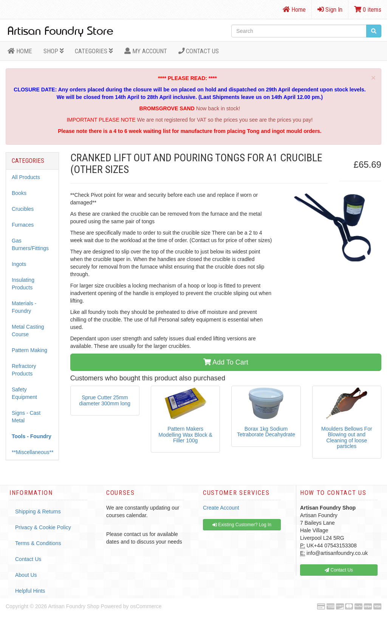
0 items (367, 9)
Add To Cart (225, 362)
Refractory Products (24, 370)
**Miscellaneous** (33, 452)
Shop (53, 51)
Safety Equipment (24, 393)
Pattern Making (29, 350)
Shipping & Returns (38, 511)
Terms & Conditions (38, 543)
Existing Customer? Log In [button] (241, 524)
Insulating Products (23, 283)
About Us (26, 575)
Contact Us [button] (339, 570)
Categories (94, 51)
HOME (20, 51)
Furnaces (23, 225)
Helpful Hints (30, 591)
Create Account (221, 508)
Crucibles (23, 209)
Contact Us (198, 51)
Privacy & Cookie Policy (43, 527)
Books (19, 193)
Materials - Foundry (24, 307)
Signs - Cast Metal (26, 416)
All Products (26, 177)
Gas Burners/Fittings (30, 244)
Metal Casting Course (28, 330)
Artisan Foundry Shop (73, 606)
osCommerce (145, 606)
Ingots (19, 264)
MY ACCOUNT (145, 51)
